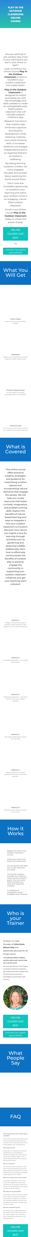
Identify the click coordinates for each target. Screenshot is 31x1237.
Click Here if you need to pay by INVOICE (15, 251)
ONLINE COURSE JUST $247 (15, 233)
